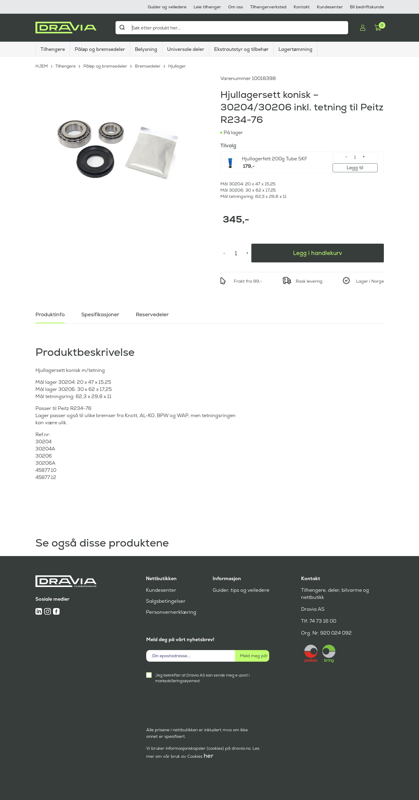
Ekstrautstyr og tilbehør (241, 49)
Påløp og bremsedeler (100, 49)
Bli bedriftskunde (367, 7)
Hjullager (178, 65)
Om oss (235, 7)
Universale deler (185, 49)
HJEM (41, 65)
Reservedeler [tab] (155, 313)
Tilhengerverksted (268, 7)
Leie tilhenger (207, 7)
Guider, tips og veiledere (240, 590)
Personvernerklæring (170, 612)
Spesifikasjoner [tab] (101, 313)
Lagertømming (295, 49)
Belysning (146, 49)
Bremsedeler (149, 65)
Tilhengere (53, 49)
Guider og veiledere (167, 7)
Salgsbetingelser (165, 601)
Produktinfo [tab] (50, 313)
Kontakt (302, 7)
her (209, 756)
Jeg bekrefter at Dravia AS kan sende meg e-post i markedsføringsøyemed (202, 678)
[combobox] (232, 28)
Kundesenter (330, 7)
